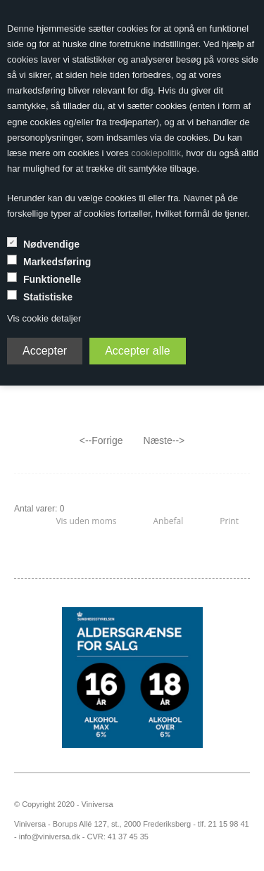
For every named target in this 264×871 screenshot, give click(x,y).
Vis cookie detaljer (44, 318)
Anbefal (168, 521)
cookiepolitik (156, 153)
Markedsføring (57, 261)
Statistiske (48, 297)
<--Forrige (101, 440)
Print (229, 521)
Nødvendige (51, 244)
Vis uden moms (86, 521)
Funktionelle (52, 279)
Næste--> (164, 440)
